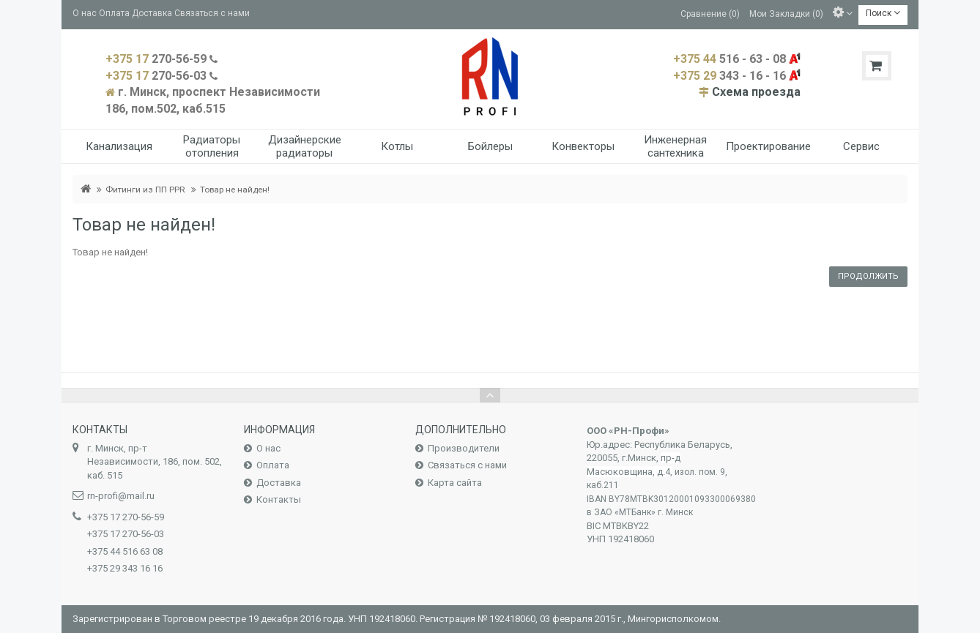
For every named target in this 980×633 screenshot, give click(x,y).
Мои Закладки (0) (786, 13)
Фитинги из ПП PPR (145, 189)
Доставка (152, 13)
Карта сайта (455, 482)
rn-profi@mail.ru (121, 495)
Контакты (278, 499)
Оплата (114, 13)
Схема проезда (756, 92)
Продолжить (868, 276)
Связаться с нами (212, 13)
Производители (464, 448)
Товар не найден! (235, 189)
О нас (85, 13)
